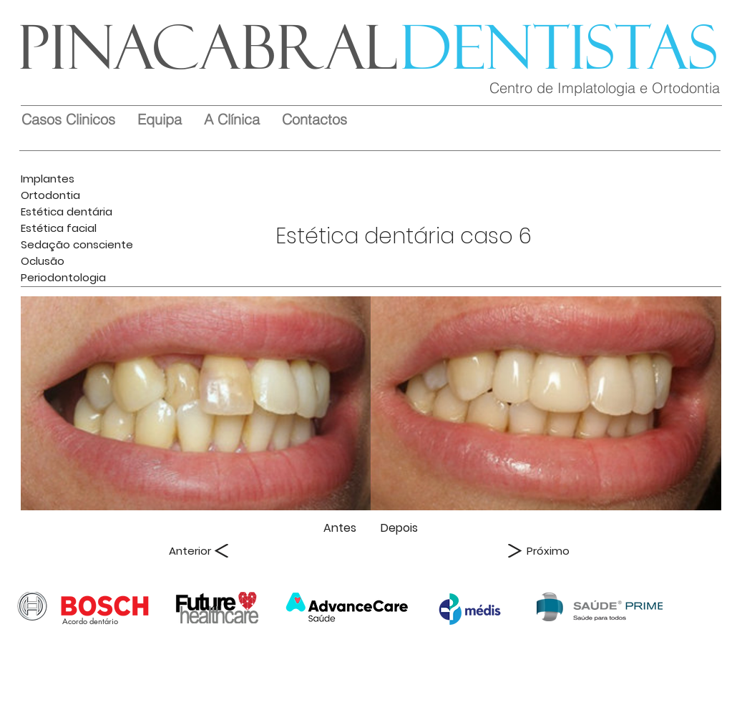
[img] (196, 403)
